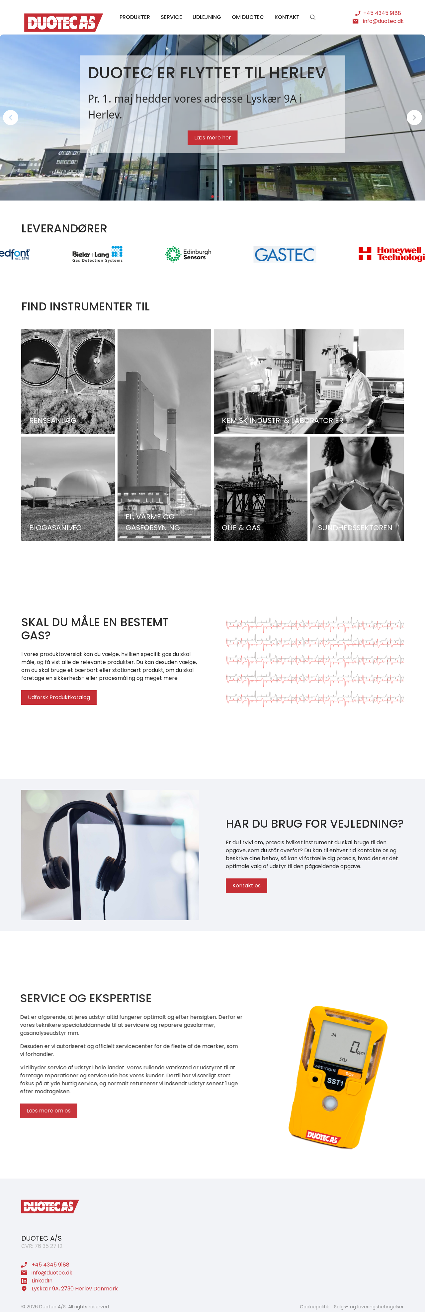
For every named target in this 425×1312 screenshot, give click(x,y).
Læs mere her (212, 137)
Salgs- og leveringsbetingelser (369, 1306)
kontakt (287, 17)
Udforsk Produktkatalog (58, 697)
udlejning (207, 17)
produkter (135, 17)
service (171, 17)
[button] (11, 117)
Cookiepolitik (314, 1306)
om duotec (248, 17)
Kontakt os (246, 886)
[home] (63, 22)
